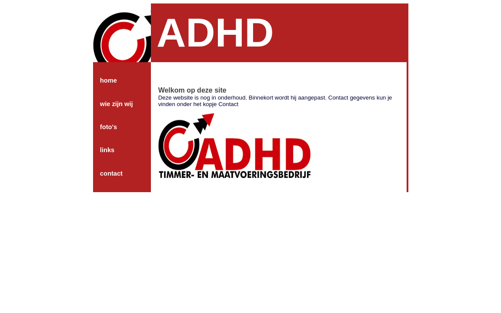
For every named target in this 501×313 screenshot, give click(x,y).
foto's (108, 126)
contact (111, 173)
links (107, 150)
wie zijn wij (116, 103)
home (108, 80)
